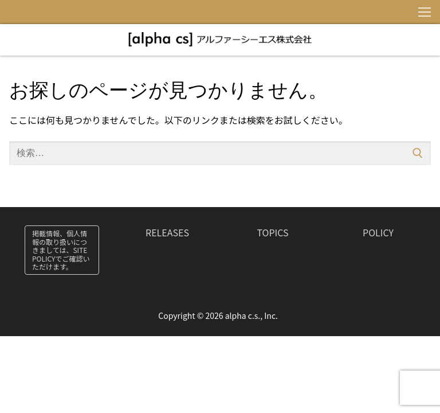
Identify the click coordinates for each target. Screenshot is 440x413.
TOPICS (272, 232)
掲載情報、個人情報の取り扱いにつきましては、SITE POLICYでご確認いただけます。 (60, 249)
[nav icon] (424, 12)
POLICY (378, 232)
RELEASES (167, 232)
